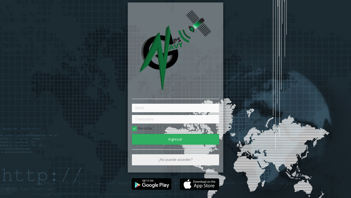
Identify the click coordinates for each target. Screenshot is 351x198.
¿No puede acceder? (175, 159)
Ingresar (175, 139)
